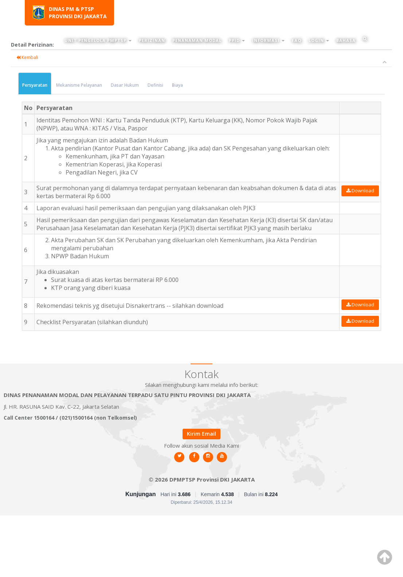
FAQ (296, 40)
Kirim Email (201, 433)
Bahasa (346, 40)
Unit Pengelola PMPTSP (98, 40)
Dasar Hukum (125, 85)
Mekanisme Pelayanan (79, 85)
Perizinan (152, 40)
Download (360, 190)
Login (319, 40)
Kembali (27, 57)
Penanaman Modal (197, 40)
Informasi (268, 40)
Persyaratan (34, 85)
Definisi (155, 85)
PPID (237, 40)
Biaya (177, 85)
